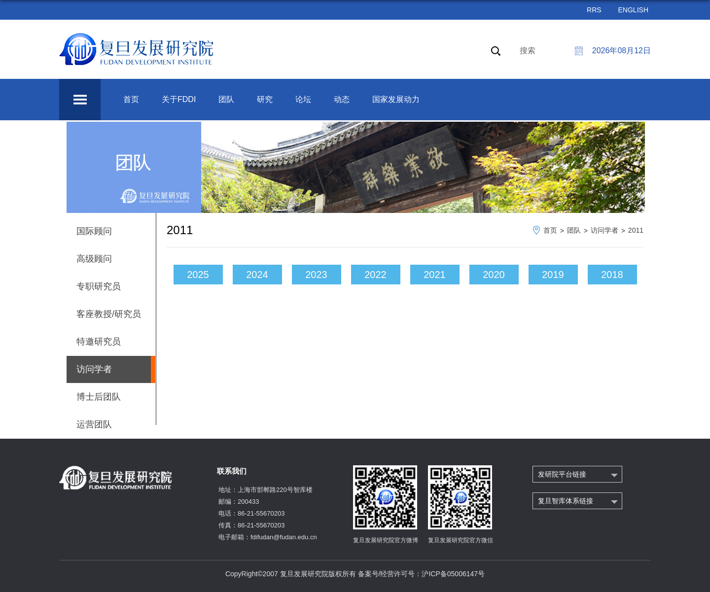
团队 (226, 99)
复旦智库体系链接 (565, 501)
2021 (435, 274)
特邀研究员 (98, 342)
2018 (612, 274)
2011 (635, 230)
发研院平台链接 (562, 474)
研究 (265, 99)
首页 (131, 99)
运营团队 (94, 424)
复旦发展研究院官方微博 (385, 540)
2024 (257, 274)
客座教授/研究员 (108, 314)
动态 (342, 99)
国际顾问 (94, 231)
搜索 (527, 50)
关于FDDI (179, 99)
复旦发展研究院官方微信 (460, 540)
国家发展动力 (396, 99)
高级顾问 (94, 259)
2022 (375, 274)
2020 (494, 274)
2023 (316, 274)
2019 (553, 274)
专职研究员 (98, 286)
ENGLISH (633, 10)
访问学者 (604, 230)
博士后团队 (98, 397)
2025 (198, 274)
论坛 (303, 99)
